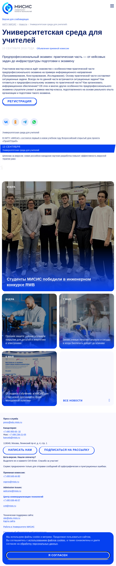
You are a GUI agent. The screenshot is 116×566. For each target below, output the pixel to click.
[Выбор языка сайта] (98, 5)
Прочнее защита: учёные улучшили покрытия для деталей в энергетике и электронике (26, 339)
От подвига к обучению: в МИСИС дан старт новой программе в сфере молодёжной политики (27, 397)
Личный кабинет (105, 5)
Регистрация (20, 101)
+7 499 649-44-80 (11, 476)
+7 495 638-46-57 (11, 500)
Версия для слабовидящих (15, 19)
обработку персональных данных (39, 544)
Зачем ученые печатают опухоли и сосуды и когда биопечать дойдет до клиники (86, 341)
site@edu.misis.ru (11, 518)
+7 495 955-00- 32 (12, 431)
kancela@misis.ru (11, 437)
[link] (6, 122)
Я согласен (58, 555)
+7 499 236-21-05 (17, 434)
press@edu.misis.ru (12, 422)
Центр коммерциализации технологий (23, 496)
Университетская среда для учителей (20, 132)
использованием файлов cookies (46, 540)
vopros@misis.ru (11, 482)
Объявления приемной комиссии (53, 48)
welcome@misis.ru (12, 491)
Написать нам (20, 449)
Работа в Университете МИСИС (18, 527)
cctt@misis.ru (9, 506)
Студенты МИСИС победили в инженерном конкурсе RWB (49, 282)
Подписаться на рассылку (66, 449)
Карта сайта (9, 521)
